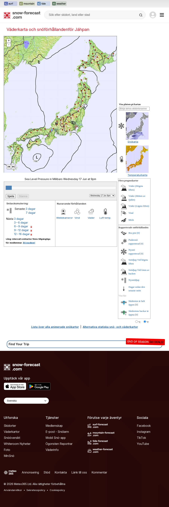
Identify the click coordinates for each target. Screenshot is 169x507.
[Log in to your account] (152, 14)
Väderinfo (52, 450)
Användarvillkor (13, 490)
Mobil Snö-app (56, 438)
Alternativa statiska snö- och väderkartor (110, 326)
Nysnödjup (134, 280)
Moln (131, 219)
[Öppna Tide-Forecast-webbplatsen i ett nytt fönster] (43, 3)
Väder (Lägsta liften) (139, 206)
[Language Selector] (26, 401)
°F (148, 322)
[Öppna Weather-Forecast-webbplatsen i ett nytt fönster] (59, 3)
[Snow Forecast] (22, 15)
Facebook (144, 426)
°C (139, 322)
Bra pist (132, 232)
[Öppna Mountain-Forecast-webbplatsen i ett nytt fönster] (27, 3)
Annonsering (30, 472)
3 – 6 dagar (21, 222)
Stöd (46, 472)
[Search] (141, 15)
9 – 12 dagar (21, 230)
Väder (91, 217)
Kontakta (61, 472)
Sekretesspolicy (36, 490)
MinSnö (9, 456)
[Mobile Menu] (161, 14)
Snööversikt (12, 438)
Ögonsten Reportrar (59, 444)
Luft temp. (105, 217)
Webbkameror (63, 217)
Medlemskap (54, 426)
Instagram (143, 432)
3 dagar (30, 208)
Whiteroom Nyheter (17, 444)
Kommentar (99, 472)
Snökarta (133, 141)
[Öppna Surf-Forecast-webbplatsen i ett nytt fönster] (10, 3)
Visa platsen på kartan (130, 104)
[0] (138, 232)
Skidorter (10, 426)
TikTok (141, 438)
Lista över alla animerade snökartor (55, 326)
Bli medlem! (29, 242)
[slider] (9, 188)
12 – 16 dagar (22, 234)
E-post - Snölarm (57, 432)
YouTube (143, 444)
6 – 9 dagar (21, 226)
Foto (7, 450)
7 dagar (31, 212)
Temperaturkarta (137, 174)
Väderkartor (12, 432)
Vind (77, 217)
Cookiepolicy (57, 490)
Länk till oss (79, 472)
